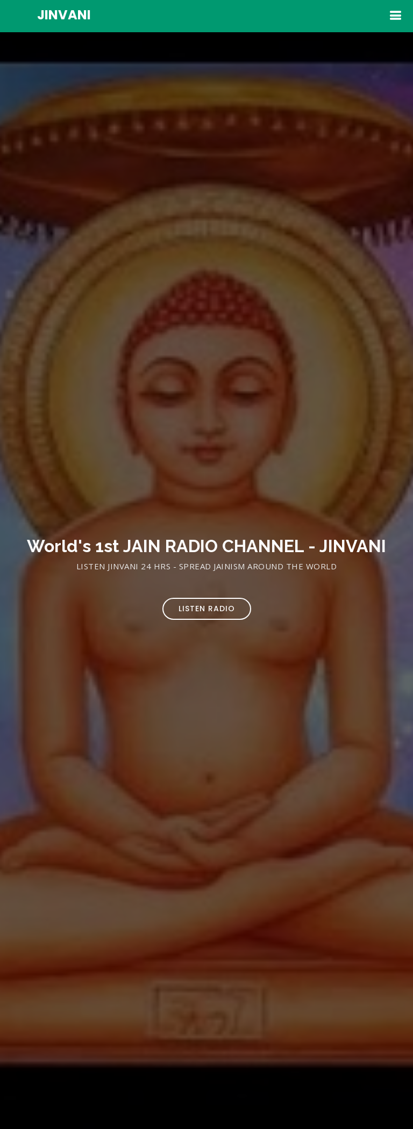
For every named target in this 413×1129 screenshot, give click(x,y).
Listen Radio (207, 608)
